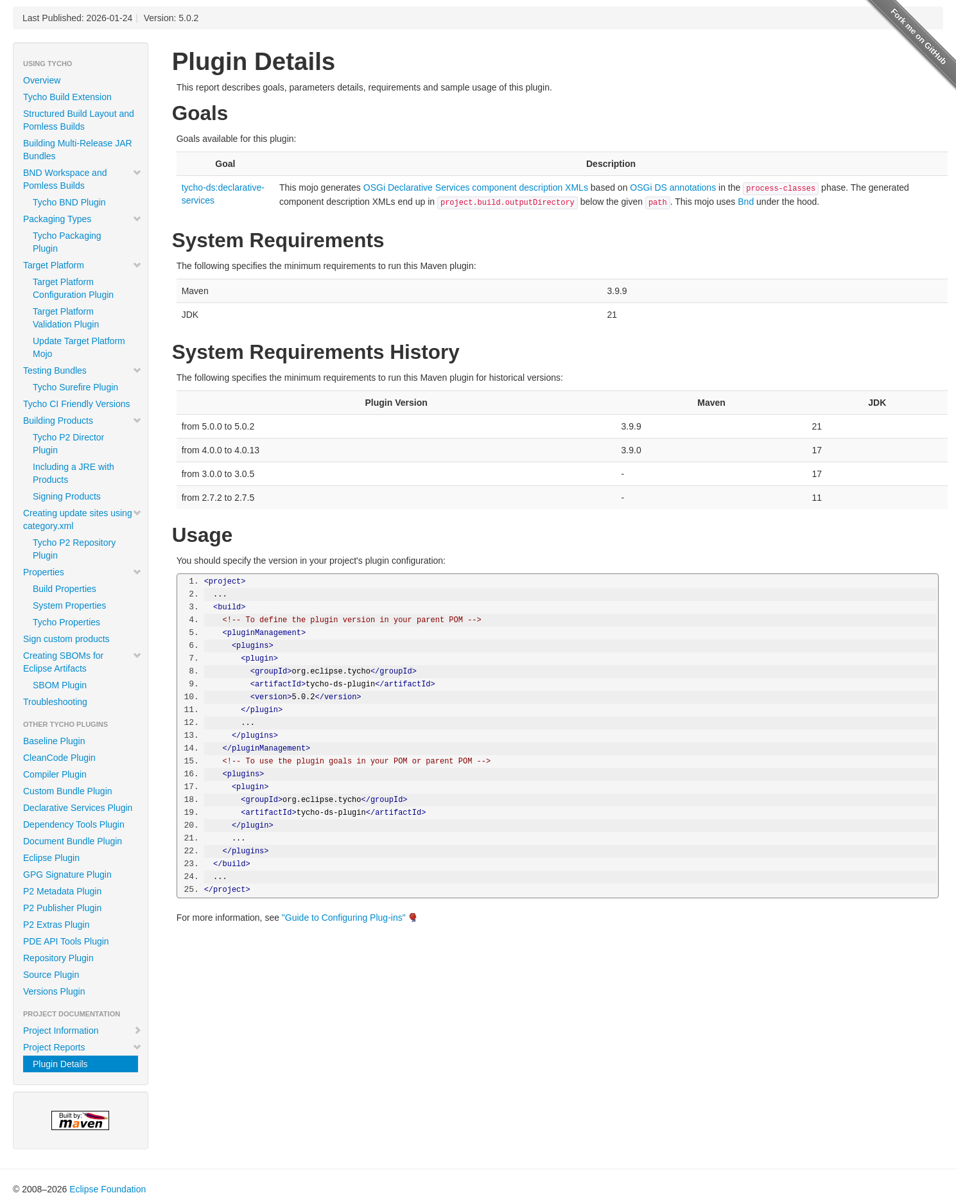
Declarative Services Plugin (77, 808)
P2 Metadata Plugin (62, 891)
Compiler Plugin (55, 774)
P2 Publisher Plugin (62, 908)
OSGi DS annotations (673, 187)
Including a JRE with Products (73, 473)
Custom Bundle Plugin (67, 791)
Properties (82, 572)
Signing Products (67, 496)
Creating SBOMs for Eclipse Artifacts (82, 662)
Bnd (746, 201)
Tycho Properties (66, 622)
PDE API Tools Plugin (66, 941)
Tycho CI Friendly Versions (76, 404)
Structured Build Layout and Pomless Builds (78, 120)
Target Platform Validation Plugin (66, 317)
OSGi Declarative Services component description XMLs (475, 187)
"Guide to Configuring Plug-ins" (344, 917)
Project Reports (82, 1047)
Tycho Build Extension (67, 97)
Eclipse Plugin (51, 858)
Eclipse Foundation (107, 1189)
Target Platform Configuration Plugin (73, 288)
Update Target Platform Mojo (79, 347)
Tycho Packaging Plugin (67, 242)
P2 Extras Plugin (56, 924)
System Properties (69, 605)
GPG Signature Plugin (67, 874)
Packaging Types (82, 219)
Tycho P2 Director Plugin (68, 443)
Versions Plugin (54, 991)
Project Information (82, 1030)
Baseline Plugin (54, 741)
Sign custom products (66, 639)
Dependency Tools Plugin (74, 824)
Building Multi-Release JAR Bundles (77, 149)
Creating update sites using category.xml (82, 519)
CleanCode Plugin (59, 758)
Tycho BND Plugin (69, 202)
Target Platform (82, 265)
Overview (41, 80)
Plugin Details (60, 1064)
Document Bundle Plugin (72, 841)
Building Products (82, 420)
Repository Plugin (58, 958)
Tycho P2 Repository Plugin (74, 549)
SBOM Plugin (60, 685)
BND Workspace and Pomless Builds (82, 179)
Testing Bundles (82, 370)
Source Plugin (51, 975)
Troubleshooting (55, 702)
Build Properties (64, 589)
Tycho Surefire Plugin (75, 387)
